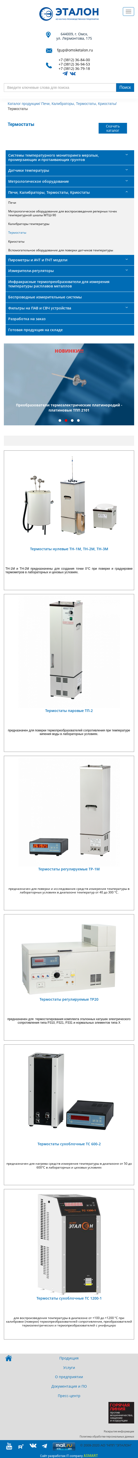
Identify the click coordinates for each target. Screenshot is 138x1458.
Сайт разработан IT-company (69, 1456)
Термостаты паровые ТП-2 (69, 710)
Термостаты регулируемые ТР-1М (69, 869)
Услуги (69, 1367)
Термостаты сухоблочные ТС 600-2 (69, 1143)
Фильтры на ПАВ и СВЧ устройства (39, 308)
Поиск (125, 87)
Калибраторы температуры (28, 224)
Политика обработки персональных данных (107, 1436)
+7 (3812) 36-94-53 (74, 64)
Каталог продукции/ (24, 104)
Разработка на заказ (26, 318)
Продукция (69, 1358)
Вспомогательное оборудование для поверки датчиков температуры (60, 250)
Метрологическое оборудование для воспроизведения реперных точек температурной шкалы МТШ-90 (62, 213)
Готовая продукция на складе (35, 329)
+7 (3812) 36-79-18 (74, 69)
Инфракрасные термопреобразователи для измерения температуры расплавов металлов (58, 283)
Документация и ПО (69, 1386)
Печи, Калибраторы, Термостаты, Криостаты (49, 192)
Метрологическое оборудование (38, 181)
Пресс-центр (69, 1395)
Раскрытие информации (119, 1431)
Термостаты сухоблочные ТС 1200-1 (69, 1298)
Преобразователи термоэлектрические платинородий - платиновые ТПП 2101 (69, 408)
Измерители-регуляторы (31, 270)
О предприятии (69, 1376)
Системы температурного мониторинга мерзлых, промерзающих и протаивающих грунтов (53, 157)
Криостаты (16, 241)
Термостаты (17, 232)
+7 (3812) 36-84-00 (74, 60)
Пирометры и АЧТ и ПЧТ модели (37, 259)
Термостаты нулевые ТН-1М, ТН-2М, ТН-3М (69, 548)
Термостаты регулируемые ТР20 (69, 999)
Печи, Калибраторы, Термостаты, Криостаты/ (79, 104)
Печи (12, 202)
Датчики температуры (28, 170)
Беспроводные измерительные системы (45, 297)
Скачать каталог (113, 128)
